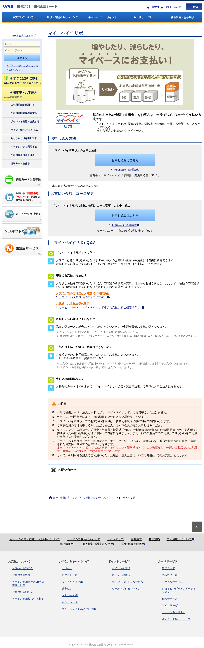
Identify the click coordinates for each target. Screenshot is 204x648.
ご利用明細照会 (21, 574)
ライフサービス (171, 605)
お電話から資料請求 (127, 225)
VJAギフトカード (172, 574)
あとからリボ (70, 574)
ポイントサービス (119, 561)
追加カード (168, 568)
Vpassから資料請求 (126, 169)
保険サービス (170, 598)
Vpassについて (15, 69)
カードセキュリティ (173, 612)
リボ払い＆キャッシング (96, 497)
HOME (156, 7)
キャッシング (70, 602)
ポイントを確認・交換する (21, 122)
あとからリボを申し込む (20, 139)
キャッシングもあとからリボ (79, 608)
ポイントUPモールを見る (21, 130)
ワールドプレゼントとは (126, 588)
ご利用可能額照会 (22, 591)
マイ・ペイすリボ (72, 581)
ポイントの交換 (121, 568)
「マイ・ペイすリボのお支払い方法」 (85, 297)
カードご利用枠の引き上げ (27, 598)
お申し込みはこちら (125, 160)
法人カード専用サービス (176, 619)
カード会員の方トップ (24, 35)
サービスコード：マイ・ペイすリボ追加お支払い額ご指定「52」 (102, 307)
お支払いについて (19, 561)
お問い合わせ (173, 7)
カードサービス (168, 561)
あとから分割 (70, 595)
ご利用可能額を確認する (20, 113)
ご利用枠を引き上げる (19, 155)
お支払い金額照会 (22, 568)
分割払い (67, 588)
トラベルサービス (172, 581)
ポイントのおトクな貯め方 (127, 581)
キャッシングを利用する (20, 147)
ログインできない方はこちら (22, 65)
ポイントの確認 (121, 574)
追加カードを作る (17, 164)
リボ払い (67, 568)
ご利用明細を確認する (19, 105)
